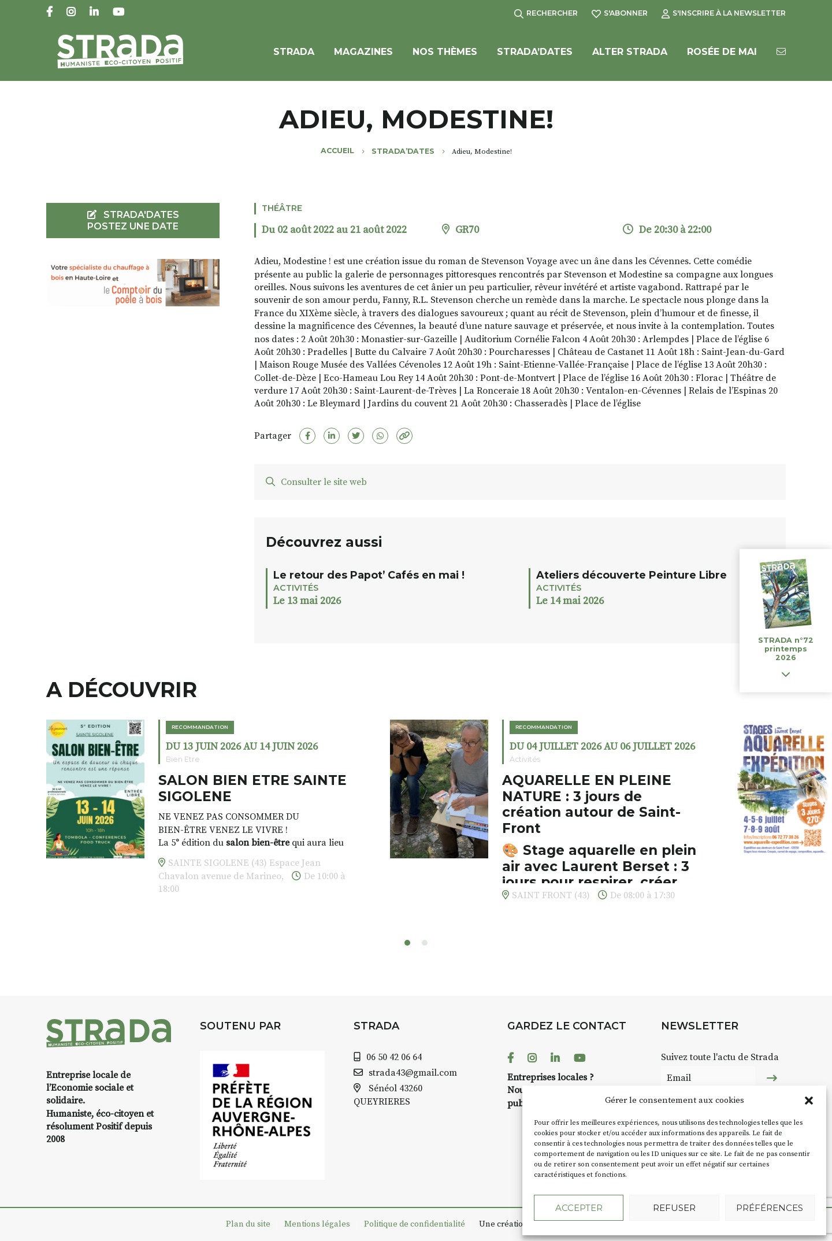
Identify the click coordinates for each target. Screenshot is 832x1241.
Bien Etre (183, 759)
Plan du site (248, 1224)
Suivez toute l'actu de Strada (720, 1057)
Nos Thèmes (445, 56)
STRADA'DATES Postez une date (133, 220)
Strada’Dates (535, 56)
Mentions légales (317, 1224)
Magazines (363, 56)
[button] (809, 1100)
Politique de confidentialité (414, 1224)
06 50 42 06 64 (394, 1057)
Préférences (769, 1207)
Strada (293, 56)
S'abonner (620, 13)
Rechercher (546, 13)
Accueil (337, 150)
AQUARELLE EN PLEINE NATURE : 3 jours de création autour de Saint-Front (591, 804)
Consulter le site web (316, 482)
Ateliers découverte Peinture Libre (631, 575)
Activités (295, 588)
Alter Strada (629, 56)
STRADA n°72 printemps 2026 (786, 649)
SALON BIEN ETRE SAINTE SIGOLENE (252, 788)
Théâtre (282, 208)
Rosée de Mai (722, 56)
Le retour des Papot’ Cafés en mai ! (369, 575)
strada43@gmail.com (413, 1073)
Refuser (674, 1207)
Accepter (579, 1207)
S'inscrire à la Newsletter (724, 13)
